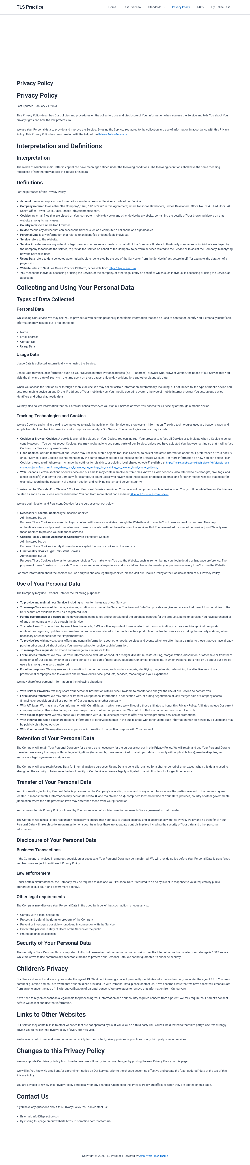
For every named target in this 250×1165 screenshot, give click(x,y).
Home (119, 7)
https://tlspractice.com (123, 268)
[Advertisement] (125, 41)
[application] (168, 7)
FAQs (202, 7)
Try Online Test (221, 7)
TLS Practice (30, 7)
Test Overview (138, 7)
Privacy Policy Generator (114, 134)
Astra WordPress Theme (153, 1156)
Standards (161, 7)
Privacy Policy (184, 7)
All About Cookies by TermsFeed (151, 494)
